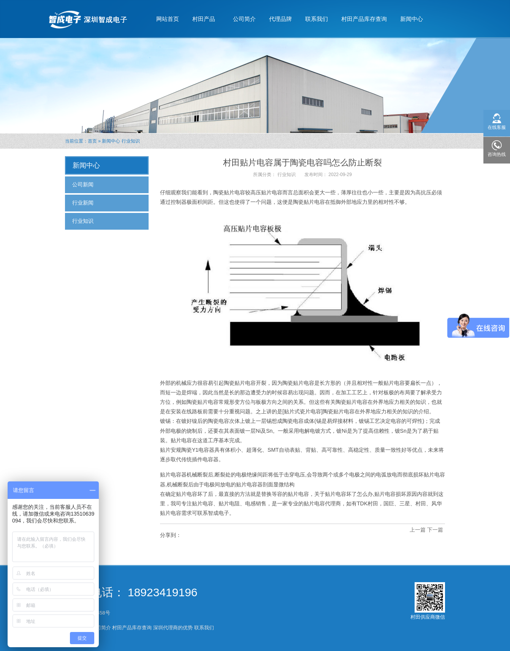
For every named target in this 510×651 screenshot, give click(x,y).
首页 (92, 141)
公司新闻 (82, 184)
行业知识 (131, 141)
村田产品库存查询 (364, 19)
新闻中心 (411, 16)
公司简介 (244, 19)
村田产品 (204, 16)
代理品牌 (280, 19)
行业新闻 (82, 203)
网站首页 (167, 19)
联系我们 (316, 19)
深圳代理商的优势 (173, 627)
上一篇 (418, 530)
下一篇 (435, 530)
